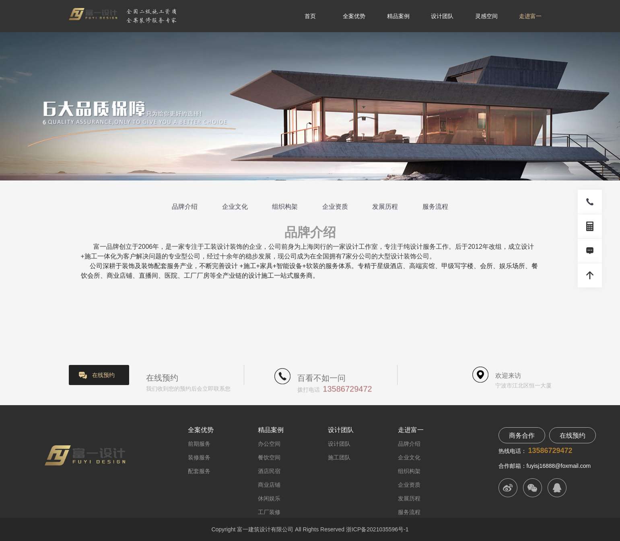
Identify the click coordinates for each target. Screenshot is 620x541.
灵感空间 (486, 16)
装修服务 (199, 457)
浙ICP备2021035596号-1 (377, 529)
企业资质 (335, 207)
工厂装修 (269, 512)
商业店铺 (269, 485)
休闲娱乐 (269, 498)
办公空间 (269, 444)
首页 (310, 16)
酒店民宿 (269, 471)
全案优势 (354, 16)
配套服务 (199, 471)
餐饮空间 (269, 457)
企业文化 (235, 207)
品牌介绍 (185, 207)
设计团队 (442, 16)
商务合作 (522, 435)
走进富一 (530, 16)
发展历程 (385, 207)
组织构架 (285, 207)
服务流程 (435, 207)
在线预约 (103, 375)
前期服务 (199, 444)
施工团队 (339, 457)
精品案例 (398, 16)
